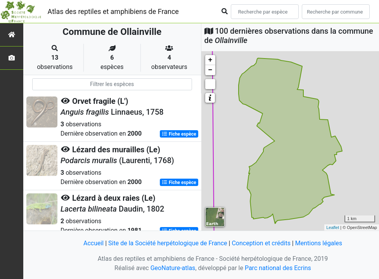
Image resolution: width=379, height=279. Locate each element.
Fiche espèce (179, 134)
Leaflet (332, 227)
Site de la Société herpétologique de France (167, 243)
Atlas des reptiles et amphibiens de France (113, 11)
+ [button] (210, 60)
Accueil (93, 243)
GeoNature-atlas (173, 268)
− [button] (210, 70)
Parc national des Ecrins (278, 268)
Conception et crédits (261, 243)
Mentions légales (318, 243)
